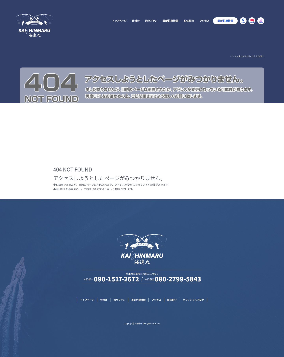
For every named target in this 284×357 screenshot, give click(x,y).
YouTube (251, 21)
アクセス (204, 21)
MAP (243, 21)
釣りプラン (151, 21)
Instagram (260, 21)
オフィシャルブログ (225, 21)
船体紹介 (188, 21)
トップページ (119, 21)
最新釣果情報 (170, 21)
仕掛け (135, 21)
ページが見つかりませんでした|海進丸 (247, 56)
